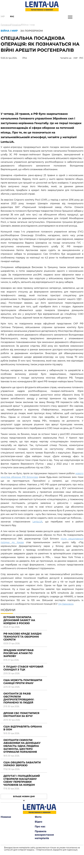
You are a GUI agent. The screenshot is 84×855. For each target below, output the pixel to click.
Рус (12, 16)
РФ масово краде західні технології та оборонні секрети (22, 636)
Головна (5, 25)
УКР (76, 58)
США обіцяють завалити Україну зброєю (22, 764)
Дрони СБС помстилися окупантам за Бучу (21, 715)
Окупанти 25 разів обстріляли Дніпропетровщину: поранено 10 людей (18, 698)
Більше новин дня (24, 796)
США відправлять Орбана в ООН (22, 728)
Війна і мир (28, 25)
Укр (3, 16)
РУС (81, 58)
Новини (6, 816)
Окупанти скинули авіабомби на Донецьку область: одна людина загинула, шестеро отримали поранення (21, 746)
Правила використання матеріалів (44, 835)
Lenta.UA (37, 521)
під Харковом (65, 604)
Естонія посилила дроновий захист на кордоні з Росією (19, 620)
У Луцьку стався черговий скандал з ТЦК (23, 668)
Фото (38, 816)
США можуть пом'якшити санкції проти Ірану (22, 682)
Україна (16, 25)
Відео (38, 821)
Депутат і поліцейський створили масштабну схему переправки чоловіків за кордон (21, 780)
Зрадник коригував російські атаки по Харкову (18, 653)
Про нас (40, 826)
